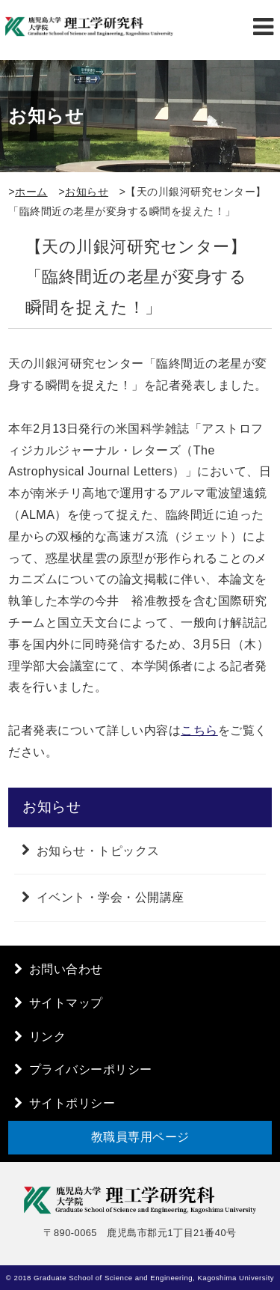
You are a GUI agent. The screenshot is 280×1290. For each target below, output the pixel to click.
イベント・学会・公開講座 (110, 897)
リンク (47, 1036)
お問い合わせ (66, 969)
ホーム (31, 192)
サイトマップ (66, 1003)
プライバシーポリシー (90, 1069)
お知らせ (86, 192)
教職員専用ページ (140, 1137)
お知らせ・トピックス (98, 850)
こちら (199, 730)
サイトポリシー (72, 1103)
